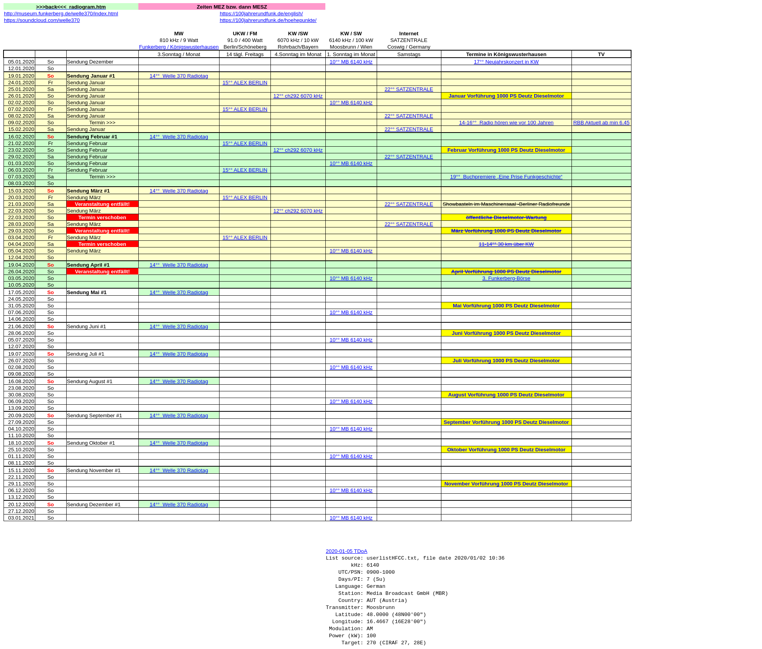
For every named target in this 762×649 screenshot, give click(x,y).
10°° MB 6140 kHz (351, 62)
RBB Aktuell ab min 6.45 (601, 122)
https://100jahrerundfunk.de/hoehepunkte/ (268, 20)
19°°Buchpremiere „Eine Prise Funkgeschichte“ (506, 177)
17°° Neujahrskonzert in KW (506, 62)
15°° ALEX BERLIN (245, 82)
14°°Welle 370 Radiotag (179, 76)
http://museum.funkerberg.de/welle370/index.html (61, 13)
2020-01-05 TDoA (346, 551)
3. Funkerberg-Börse (506, 278)
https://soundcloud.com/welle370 (42, 20)
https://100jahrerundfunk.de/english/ (261, 13)
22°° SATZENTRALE (409, 89)
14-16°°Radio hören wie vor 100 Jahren (506, 122)
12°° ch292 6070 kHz (298, 96)
